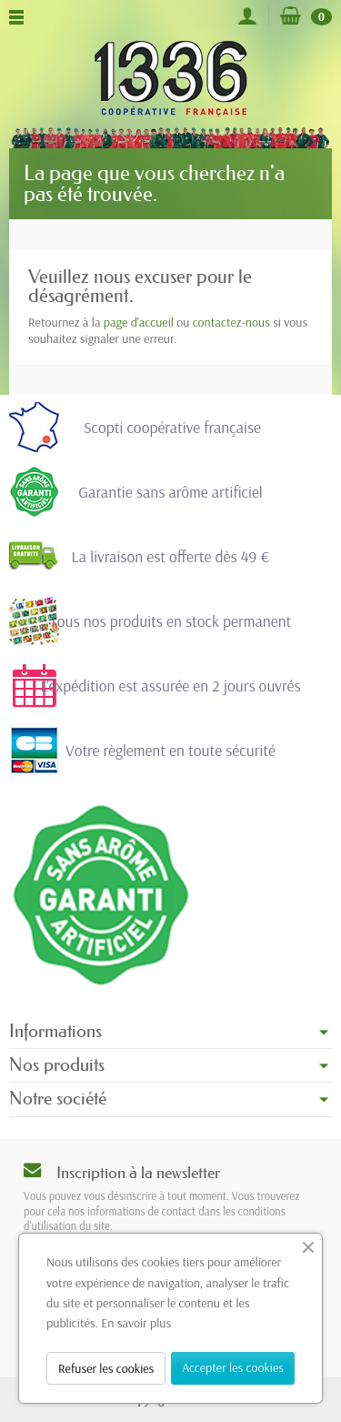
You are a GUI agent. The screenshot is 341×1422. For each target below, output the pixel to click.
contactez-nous (231, 322)
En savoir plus (136, 1323)
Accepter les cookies (233, 1367)
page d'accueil (139, 322)
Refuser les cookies (106, 1368)
